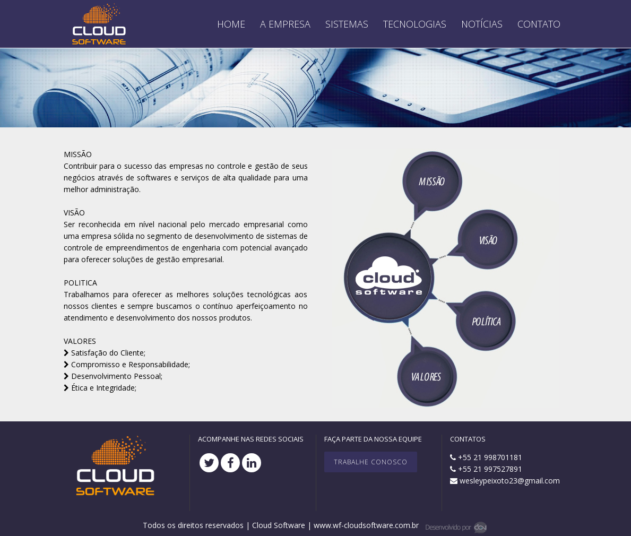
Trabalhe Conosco (371, 461)
